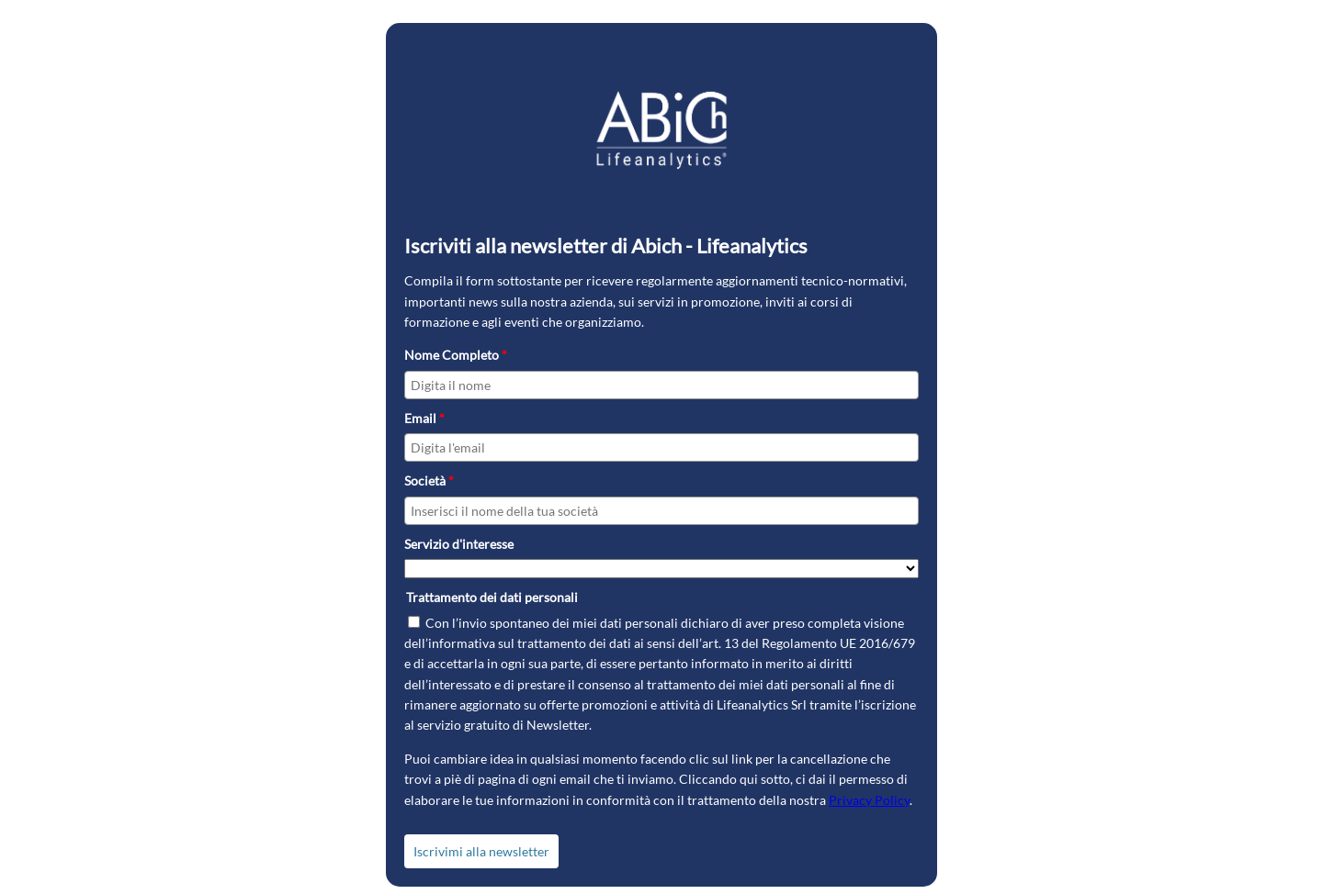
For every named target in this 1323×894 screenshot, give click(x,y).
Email (424, 418)
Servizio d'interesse (459, 544)
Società (429, 480)
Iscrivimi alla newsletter (481, 851)
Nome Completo (455, 355)
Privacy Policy (869, 800)
